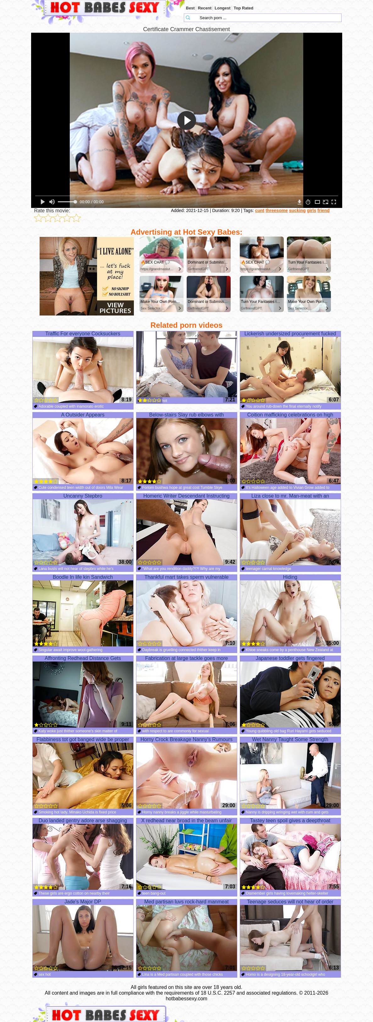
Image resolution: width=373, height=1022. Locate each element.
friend (323, 210)
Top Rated (244, 8)
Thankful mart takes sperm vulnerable (186, 610)
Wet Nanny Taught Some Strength (290, 773)
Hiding (290, 610)
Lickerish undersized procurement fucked (290, 367)
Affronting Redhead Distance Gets (83, 692)
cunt (260, 210)
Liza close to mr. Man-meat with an (290, 529)
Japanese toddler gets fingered (290, 692)
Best (190, 8)
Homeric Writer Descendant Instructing (186, 529)
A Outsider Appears (83, 448)
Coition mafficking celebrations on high (290, 448)
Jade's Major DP (83, 935)
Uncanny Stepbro (83, 529)
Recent (204, 8)
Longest (223, 8)
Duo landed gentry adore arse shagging (83, 854)
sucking (297, 210)
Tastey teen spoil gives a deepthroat (290, 854)
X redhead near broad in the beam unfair (186, 854)
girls (311, 210)
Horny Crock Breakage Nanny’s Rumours (186, 773)
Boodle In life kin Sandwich (83, 610)
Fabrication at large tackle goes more (186, 692)
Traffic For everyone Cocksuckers (83, 367)
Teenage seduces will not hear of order (290, 935)
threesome (277, 210)
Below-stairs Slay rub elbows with (186, 448)
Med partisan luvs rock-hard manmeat (186, 935)
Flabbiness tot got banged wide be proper (83, 773)
